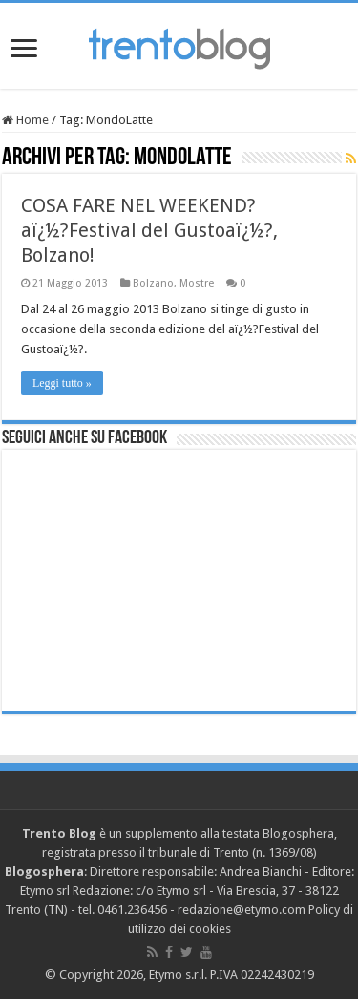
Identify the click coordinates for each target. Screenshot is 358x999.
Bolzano (153, 283)
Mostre (196, 283)
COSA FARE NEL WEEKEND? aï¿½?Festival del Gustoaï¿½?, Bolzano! (149, 230)
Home (25, 120)
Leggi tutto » (62, 383)
